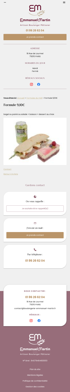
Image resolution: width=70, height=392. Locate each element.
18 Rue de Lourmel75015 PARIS (35, 55)
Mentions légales (35, 375)
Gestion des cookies (35, 386)
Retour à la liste (10, 174)
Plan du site (35, 369)
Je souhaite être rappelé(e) (35, 208)
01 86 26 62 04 (35, 30)
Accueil (21, 98)
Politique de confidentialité (35, 380)
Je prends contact (35, 37)
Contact (7, 169)
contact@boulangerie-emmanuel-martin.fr (35, 308)
